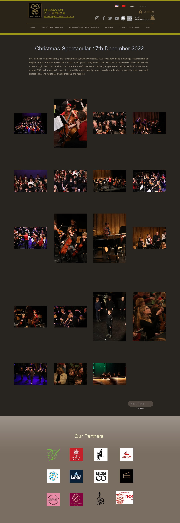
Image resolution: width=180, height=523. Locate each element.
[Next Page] (140, 404)
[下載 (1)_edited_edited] (123, 18)
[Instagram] (97, 18)
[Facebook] (103, 18)
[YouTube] (116, 18)
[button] (152, 17)
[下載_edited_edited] (129, 18)
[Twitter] (110, 18)
